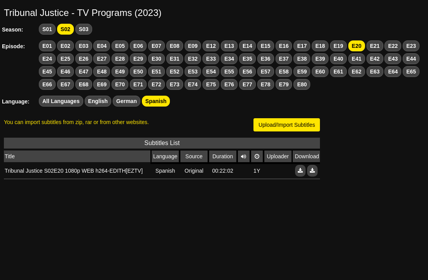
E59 (302, 71)
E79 (284, 84)
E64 (393, 71)
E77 (247, 84)
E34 (229, 59)
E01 (47, 46)
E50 (138, 71)
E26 (84, 59)
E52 (175, 71)
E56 (247, 71)
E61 (338, 71)
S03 (84, 29)
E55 (229, 71)
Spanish (155, 101)
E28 (120, 59)
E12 (211, 46)
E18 (320, 46)
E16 (284, 46)
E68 (84, 84)
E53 (193, 71)
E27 (102, 59)
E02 (65, 46)
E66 (47, 84)
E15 (266, 46)
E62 (357, 71)
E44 (411, 59)
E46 (65, 71)
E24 (47, 59)
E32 (193, 59)
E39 (320, 59)
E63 (375, 71)
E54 (211, 71)
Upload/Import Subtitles (287, 125)
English (98, 101)
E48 (102, 71)
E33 (211, 59)
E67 (65, 84)
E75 (211, 84)
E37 (284, 59)
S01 (47, 29)
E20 (357, 46)
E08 (175, 46)
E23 (411, 46)
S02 (65, 29)
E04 (102, 46)
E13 (229, 46)
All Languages (61, 101)
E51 (156, 71)
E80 (302, 84)
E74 (193, 84)
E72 (156, 84)
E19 (338, 46)
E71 (138, 84)
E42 (375, 59)
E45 (47, 71)
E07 (156, 46)
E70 (120, 84)
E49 (120, 71)
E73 (175, 84)
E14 (247, 46)
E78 (266, 84)
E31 (175, 59)
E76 (229, 84)
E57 (266, 71)
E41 (357, 59)
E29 (138, 59)
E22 (393, 46)
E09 (193, 46)
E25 (65, 59)
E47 (84, 71)
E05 (120, 46)
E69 (102, 84)
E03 (84, 46)
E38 (302, 59)
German (126, 101)
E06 (138, 46)
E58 (284, 71)
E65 (411, 71)
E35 (247, 59)
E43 (393, 59)
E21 (375, 46)
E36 (266, 59)
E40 (338, 59)
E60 (320, 71)
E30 (156, 59)
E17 (302, 46)
